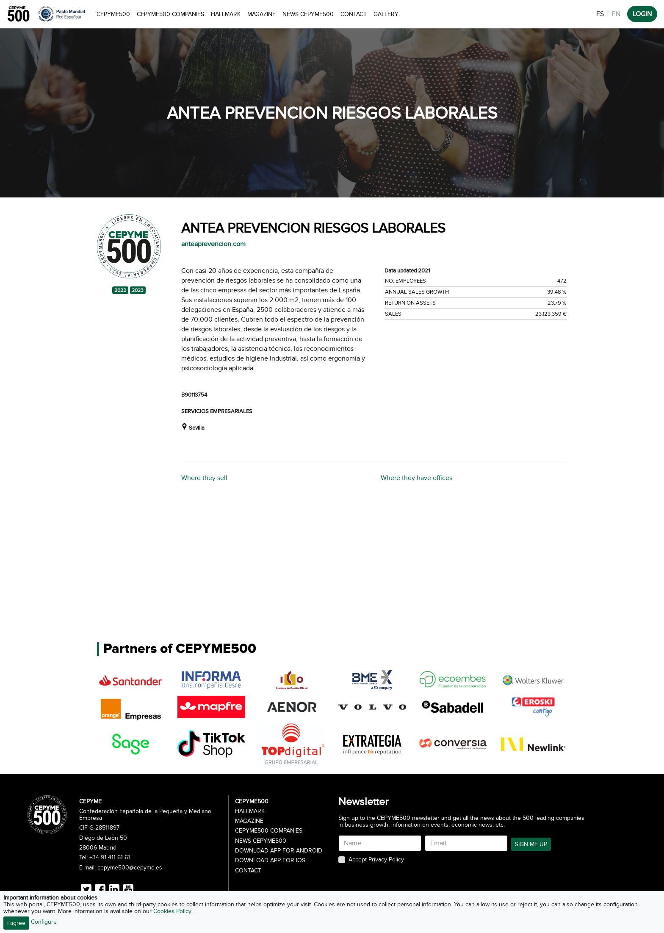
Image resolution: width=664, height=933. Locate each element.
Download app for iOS (270, 860)
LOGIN (642, 14)
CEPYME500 (113, 14)
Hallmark (226, 14)
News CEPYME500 (308, 14)
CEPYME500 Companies (170, 14)
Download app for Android (278, 850)
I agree (16, 923)
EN (616, 14)
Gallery (386, 14)
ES (600, 14)
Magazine (261, 14)
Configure (44, 921)
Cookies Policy (173, 911)
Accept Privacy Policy (376, 859)
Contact (353, 14)
